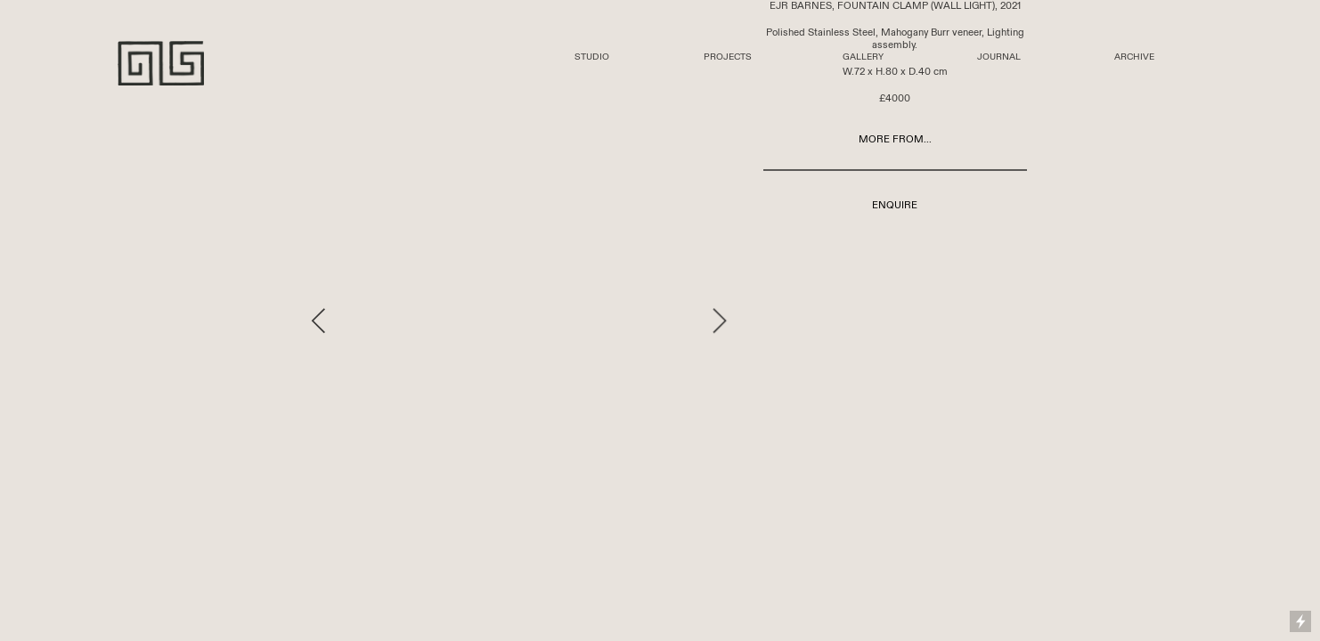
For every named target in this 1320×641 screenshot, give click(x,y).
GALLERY (863, 56)
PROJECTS (728, 56)
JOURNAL (999, 56)
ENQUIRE (894, 205)
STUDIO (591, 56)
